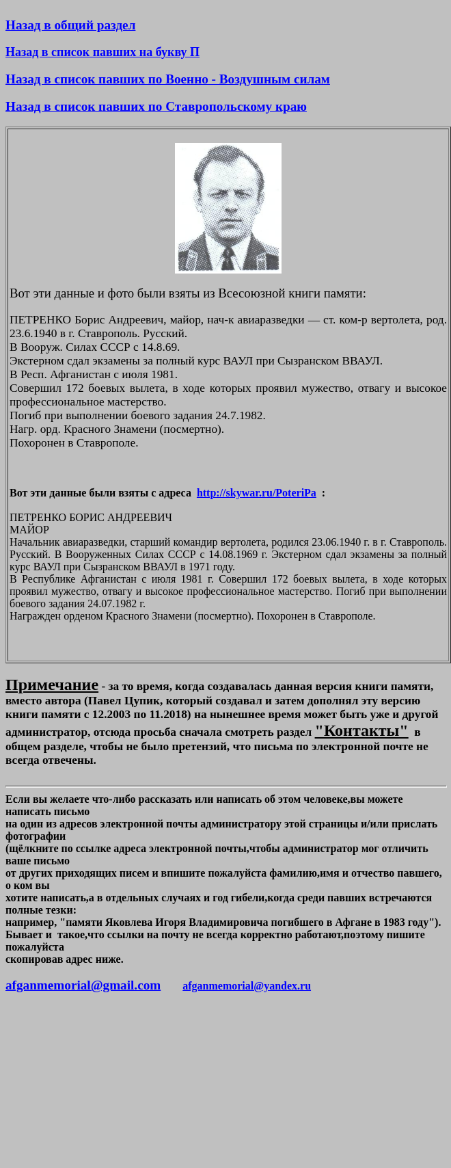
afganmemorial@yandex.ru (246, 986)
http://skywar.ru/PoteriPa (256, 493)
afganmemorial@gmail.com (83, 985)
